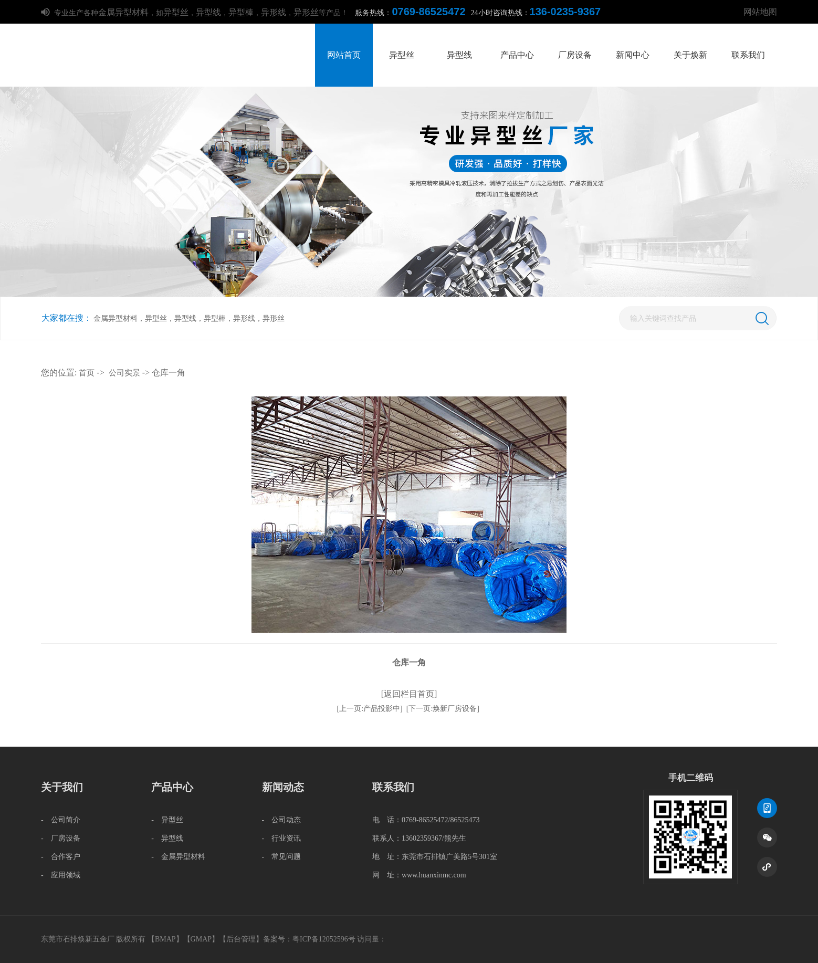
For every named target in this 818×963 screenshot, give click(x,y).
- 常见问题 (281, 857)
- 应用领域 (60, 875)
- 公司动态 (281, 820)
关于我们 (62, 787)
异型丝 (175, 12)
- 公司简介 (60, 820)
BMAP (165, 939)
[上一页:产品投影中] (370, 709)
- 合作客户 (60, 857)
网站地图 (760, 11)
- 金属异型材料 (178, 857)
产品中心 (517, 54)
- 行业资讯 (281, 838)
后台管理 (241, 939)
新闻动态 (283, 787)
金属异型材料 (123, 12)
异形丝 (306, 12)
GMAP (201, 939)
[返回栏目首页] (409, 693)
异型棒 (241, 12)
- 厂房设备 (60, 838)
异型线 (208, 12)
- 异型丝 (167, 820)
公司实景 (124, 373)
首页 (87, 373)
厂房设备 (575, 54)
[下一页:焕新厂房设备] (442, 709)
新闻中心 (632, 54)
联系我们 (748, 54)
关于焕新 (690, 54)
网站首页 (344, 54)
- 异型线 (167, 838)
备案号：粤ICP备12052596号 (309, 939)
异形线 (273, 12)
